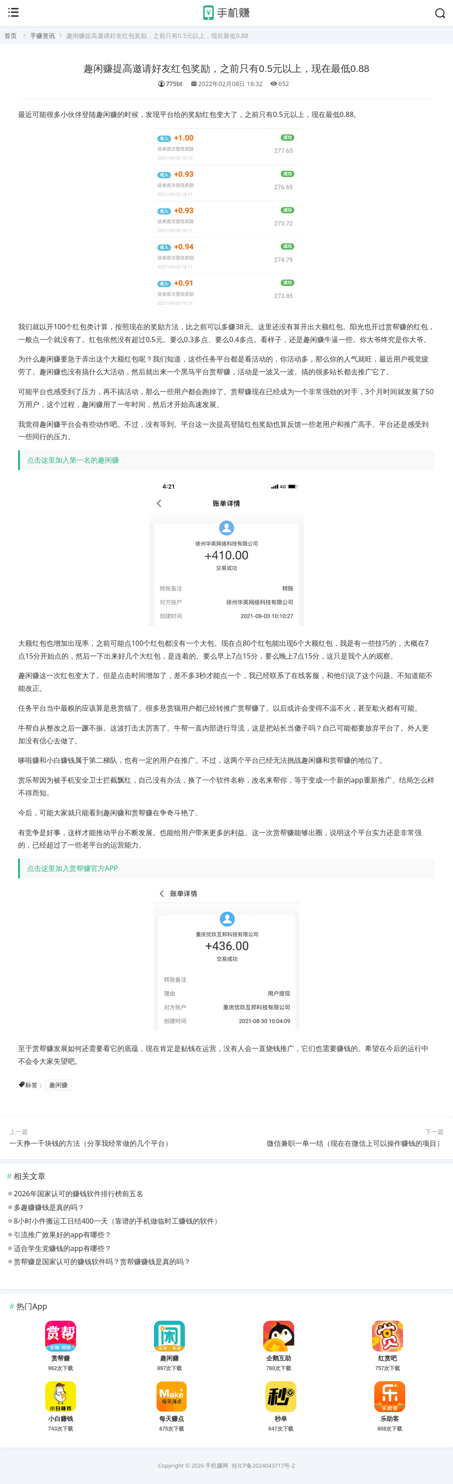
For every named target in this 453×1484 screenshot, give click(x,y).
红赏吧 (387, 1358)
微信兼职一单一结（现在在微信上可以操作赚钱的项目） (355, 1143)
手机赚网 (216, 1465)
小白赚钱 (60, 1418)
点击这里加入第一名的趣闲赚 (73, 460)
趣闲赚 (58, 1085)
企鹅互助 (278, 1358)
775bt (170, 83)
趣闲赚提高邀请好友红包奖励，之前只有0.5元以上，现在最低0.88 (226, 68)
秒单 (281, 1418)
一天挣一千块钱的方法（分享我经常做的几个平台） (90, 1143)
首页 (10, 35)
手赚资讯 (42, 35)
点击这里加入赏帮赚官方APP (72, 868)
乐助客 (389, 1418)
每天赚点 (171, 1418)
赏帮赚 (60, 1358)
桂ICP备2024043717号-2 (263, 1465)
